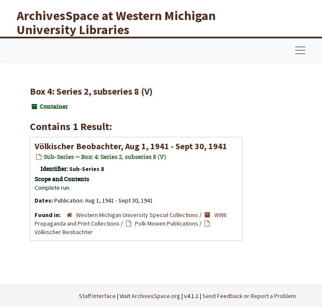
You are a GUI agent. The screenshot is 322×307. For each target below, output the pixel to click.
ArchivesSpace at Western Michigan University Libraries (116, 22)
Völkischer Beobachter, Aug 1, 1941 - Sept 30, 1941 (131, 146)
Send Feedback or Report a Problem (249, 296)
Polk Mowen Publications (166, 223)
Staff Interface (97, 296)
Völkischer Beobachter (64, 232)
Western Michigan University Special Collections (137, 215)
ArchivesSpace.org (156, 296)
